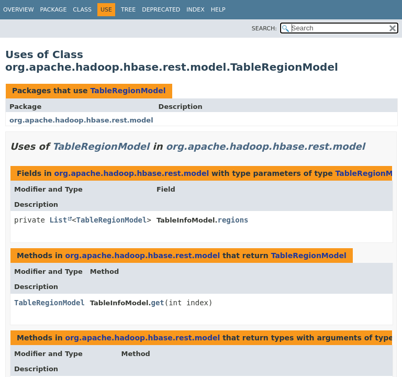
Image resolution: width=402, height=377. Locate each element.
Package (53, 9)
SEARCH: (264, 28)
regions (233, 220)
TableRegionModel (127, 90)
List (58, 220)
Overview (18, 9)
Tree (128, 9)
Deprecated (161, 9)
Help (218, 9)
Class (82, 9)
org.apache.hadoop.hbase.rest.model (81, 120)
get (157, 302)
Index (195, 9)
